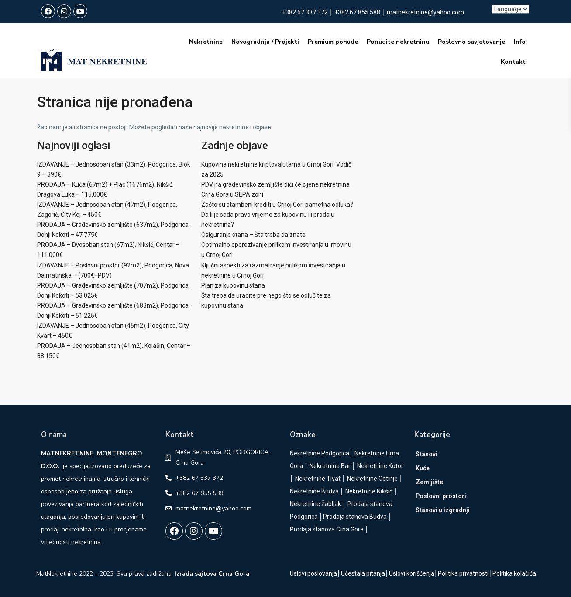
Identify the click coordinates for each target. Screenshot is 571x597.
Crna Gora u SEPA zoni (232, 194)
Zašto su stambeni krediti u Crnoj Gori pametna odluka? (277, 204)
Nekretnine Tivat (318, 478)
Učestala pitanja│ (365, 573)
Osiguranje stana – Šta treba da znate (253, 234)
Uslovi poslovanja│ (315, 573)
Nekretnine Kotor (380, 465)
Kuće (423, 468)
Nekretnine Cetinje (372, 478)
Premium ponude (333, 42)
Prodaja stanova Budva (355, 516)
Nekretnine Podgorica (319, 453)
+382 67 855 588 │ (360, 12)
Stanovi (426, 454)
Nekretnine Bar (330, 465)
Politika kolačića (514, 573)
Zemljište (429, 482)
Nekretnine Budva (314, 491)
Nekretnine (206, 42)
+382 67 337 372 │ (308, 12)
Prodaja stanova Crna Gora (327, 529)
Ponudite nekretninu (398, 42)
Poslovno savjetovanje (471, 42)
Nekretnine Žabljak (315, 503)
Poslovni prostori (441, 496)
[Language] (510, 9)
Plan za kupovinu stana (233, 285)
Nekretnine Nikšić (368, 491)
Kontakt (513, 62)
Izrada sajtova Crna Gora (212, 573)
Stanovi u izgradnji (443, 510)
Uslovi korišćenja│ (413, 573)
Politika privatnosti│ (465, 573)
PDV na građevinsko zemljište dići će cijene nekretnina (275, 184)
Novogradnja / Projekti (265, 42)
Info (520, 42)
